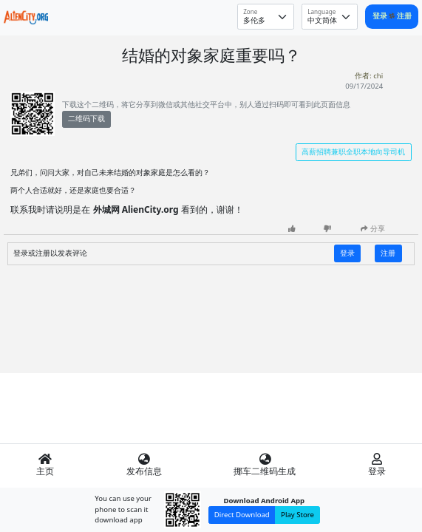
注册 (404, 16)
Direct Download (242, 514)
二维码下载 (86, 118)
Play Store (297, 514)
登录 (380, 16)
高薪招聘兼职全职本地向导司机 (353, 152)
